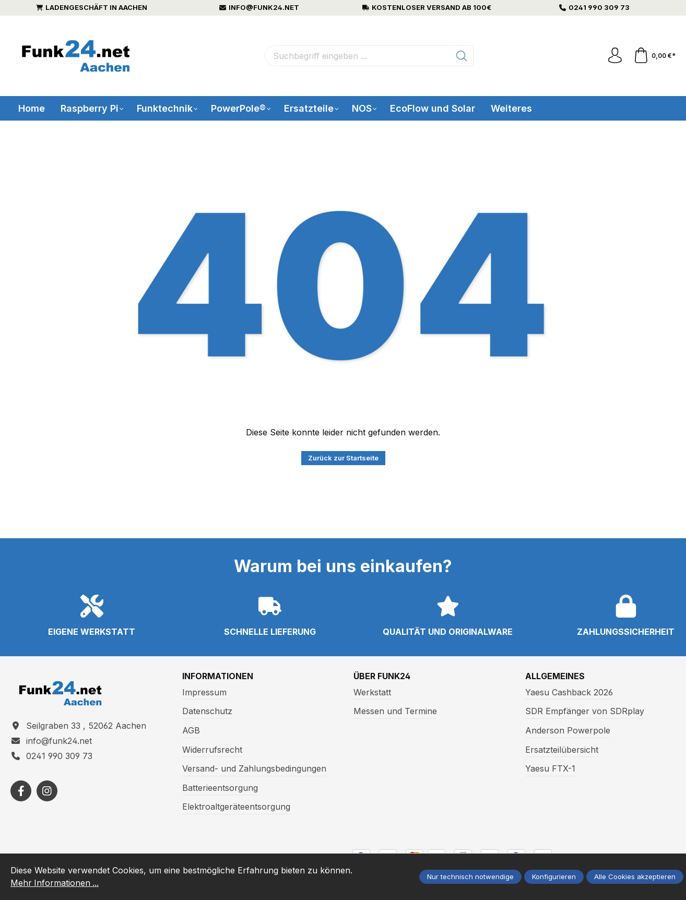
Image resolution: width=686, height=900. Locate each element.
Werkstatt (372, 692)
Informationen (218, 676)
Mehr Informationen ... (55, 883)
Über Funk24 (382, 676)
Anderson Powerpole (567, 730)
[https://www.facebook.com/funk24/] (20, 790)
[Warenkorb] (654, 56)
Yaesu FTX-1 (550, 768)
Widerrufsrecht (212, 749)
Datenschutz (207, 711)
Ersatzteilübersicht (561, 749)
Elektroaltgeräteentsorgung (236, 806)
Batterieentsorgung (220, 788)
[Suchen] (462, 55)
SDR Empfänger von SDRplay (584, 711)
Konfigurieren (554, 877)
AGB (191, 730)
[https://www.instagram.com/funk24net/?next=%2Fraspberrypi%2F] (47, 790)
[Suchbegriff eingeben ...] (358, 55)
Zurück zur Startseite (343, 458)
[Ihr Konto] (615, 56)
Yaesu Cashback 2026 (569, 692)
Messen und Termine (395, 711)
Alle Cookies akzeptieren (635, 877)
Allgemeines (555, 676)
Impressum (204, 692)
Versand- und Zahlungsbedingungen (254, 768)
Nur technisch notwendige (470, 877)
